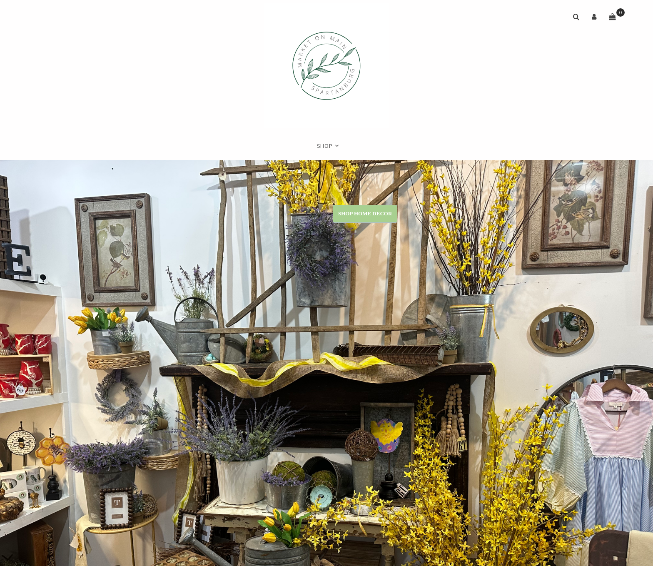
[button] (594, 16)
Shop (324, 146)
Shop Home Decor (365, 213)
